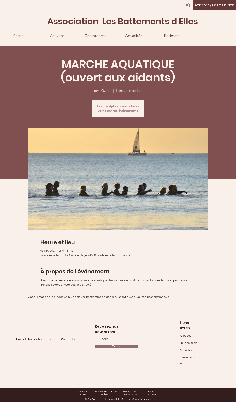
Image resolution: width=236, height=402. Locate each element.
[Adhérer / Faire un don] (214, 5)
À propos (185, 335)
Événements (187, 357)
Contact (185, 364)
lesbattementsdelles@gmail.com (54, 339)
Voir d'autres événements (118, 111)
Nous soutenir (188, 343)
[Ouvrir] (116, 346)
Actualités (186, 350)
